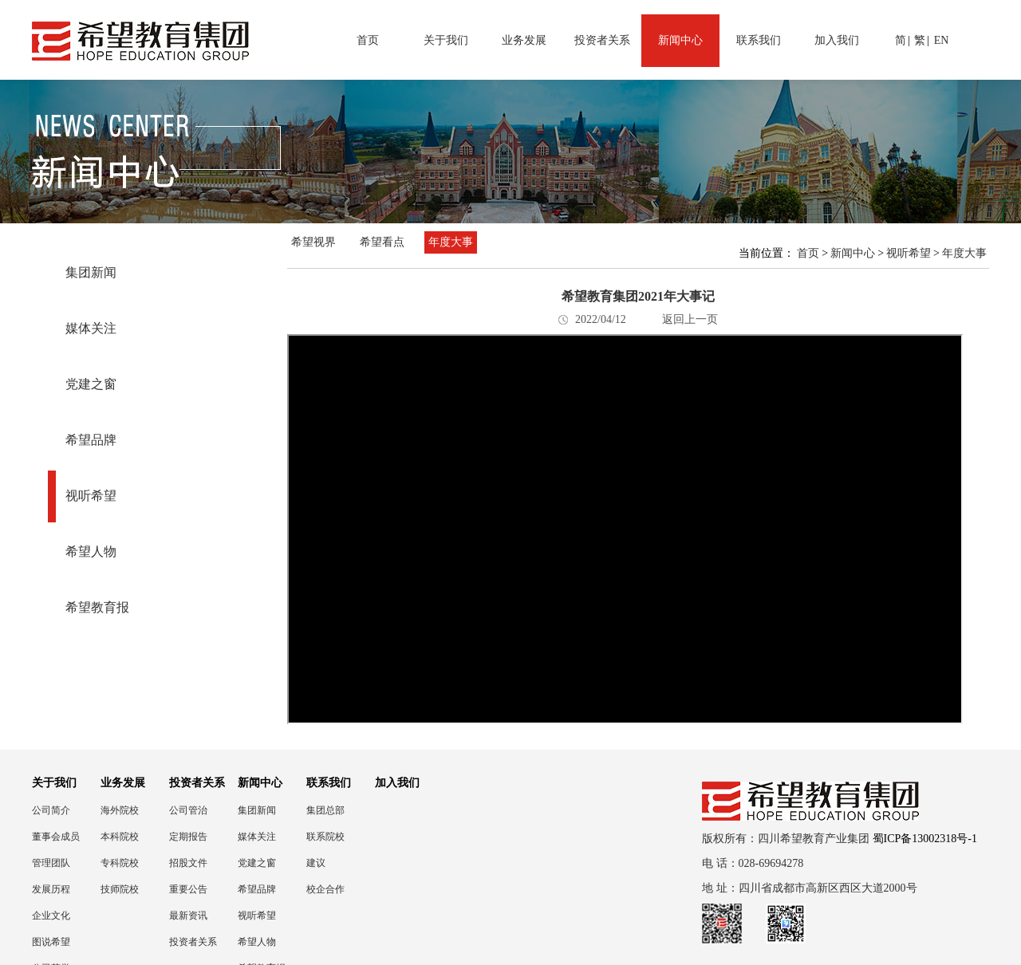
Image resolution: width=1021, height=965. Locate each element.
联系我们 (758, 40)
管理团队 (51, 862)
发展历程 (51, 889)
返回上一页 (690, 319)
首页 (368, 40)
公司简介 (51, 810)
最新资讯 (188, 915)
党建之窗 (90, 384)
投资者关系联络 (193, 942)
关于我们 (446, 40)
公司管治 (188, 810)
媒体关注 (90, 328)
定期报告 (188, 836)
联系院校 (325, 836)
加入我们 (836, 40)
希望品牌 (90, 440)
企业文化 (51, 915)
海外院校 (120, 810)
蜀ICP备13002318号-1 (925, 839)
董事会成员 (56, 836)
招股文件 (188, 862)
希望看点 (382, 242)
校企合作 (325, 889)
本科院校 (120, 836)
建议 (315, 862)
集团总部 (325, 810)
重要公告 (188, 889)
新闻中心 (680, 40)
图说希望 (51, 941)
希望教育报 (97, 607)
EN (941, 40)
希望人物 (90, 551)
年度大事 (450, 242)
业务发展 (524, 40)
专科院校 (120, 862)
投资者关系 (602, 40)
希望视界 (313, 242)
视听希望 (90, 495)
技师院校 (120, 889)
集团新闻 (90, 272)
